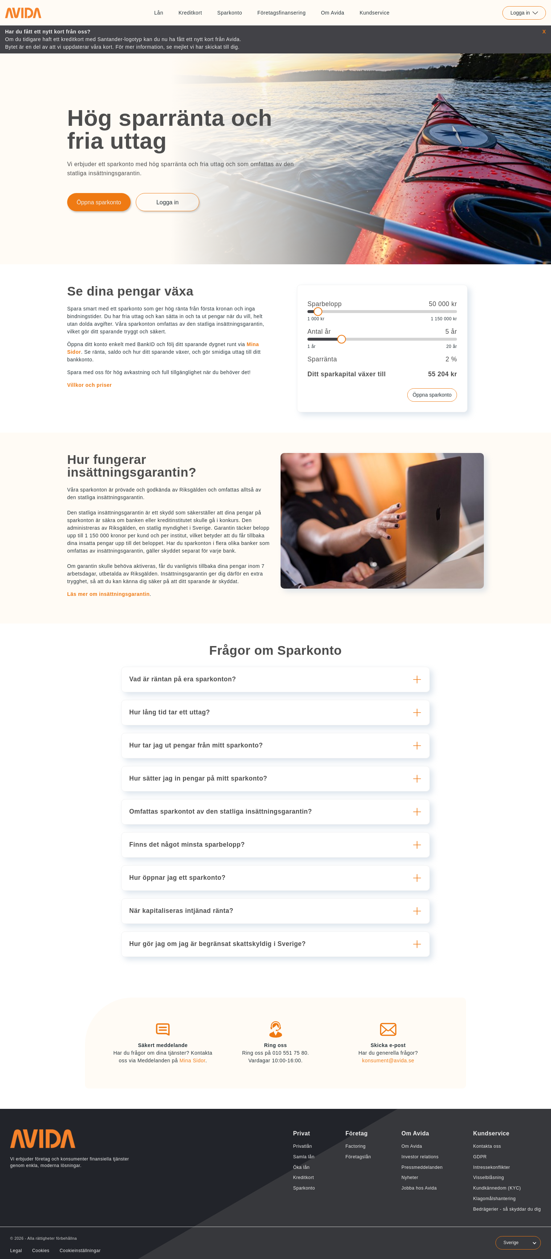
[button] (276, 679)
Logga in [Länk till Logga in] (167, 202)
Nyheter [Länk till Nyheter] (409, 1177)
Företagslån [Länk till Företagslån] (358, 1156)
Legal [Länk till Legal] (16, 1250)
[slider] (382, 311)
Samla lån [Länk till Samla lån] (303, 1156)
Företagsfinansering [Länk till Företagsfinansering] (281, 13)
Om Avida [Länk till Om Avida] (332, 13)
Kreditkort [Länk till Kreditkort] (190, 13)
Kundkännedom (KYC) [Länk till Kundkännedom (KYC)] (497, 1188)
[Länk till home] (23, 12)
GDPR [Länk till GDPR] (480, 1156)
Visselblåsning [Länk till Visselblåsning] (488, 1177)
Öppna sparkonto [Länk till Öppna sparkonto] (99, 202)
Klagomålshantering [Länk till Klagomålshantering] (494, 1198)
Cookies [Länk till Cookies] (40, 1250)
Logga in (524, 13)
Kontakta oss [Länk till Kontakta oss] (487, 1146)
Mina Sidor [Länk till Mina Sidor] (192, 1060)
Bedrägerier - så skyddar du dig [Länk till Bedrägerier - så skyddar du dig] (507, 1209)
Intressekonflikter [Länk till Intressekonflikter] (491, 1167)
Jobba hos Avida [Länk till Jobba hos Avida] (419, 1188)
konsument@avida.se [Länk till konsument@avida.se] (388, 1060)
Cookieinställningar (80, 1250)
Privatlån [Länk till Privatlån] (302, 1146)
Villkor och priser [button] (89, 385)
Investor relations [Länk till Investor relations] (419, 1156)
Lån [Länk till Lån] (158, 13)
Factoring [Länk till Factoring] (356, 1146)
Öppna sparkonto (432, 395)
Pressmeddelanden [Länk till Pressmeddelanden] (422, 1167)
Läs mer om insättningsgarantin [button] (108, 594)
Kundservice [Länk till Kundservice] (375, 13)
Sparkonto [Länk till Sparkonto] (229, 13)
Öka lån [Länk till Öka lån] (301, 1167)
